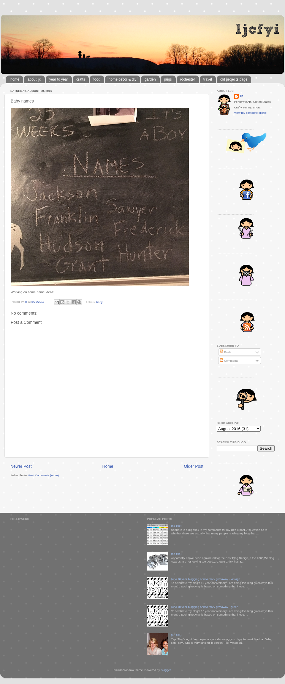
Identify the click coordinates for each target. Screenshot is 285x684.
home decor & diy (122, 79)
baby (99, 301)
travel (207, 79)
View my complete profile (250, 112)
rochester (187, 79)
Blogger (166, 670)
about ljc (34, 79)
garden (150, 79)
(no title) (176, 525)
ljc (241, 95)
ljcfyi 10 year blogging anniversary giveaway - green (204, 606)
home (14, 79)
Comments (229, 360)
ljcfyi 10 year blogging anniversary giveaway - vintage (205, 579)
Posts (225, 352)
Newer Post (21, 466)
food (96, 79)
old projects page (233, 79)
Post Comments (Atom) (43, 475)
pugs (168, 79)
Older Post (193, 466)
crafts (80, 79)
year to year (58, 79)
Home (107, 466)
